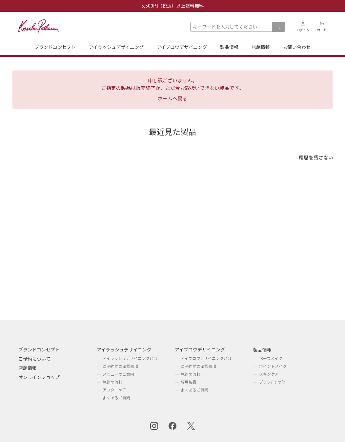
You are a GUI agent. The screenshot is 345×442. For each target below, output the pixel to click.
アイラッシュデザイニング (116, 47)
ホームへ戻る (172, 98)
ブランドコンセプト (55, 47)
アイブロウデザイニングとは (206, 358)
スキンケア (269, 374)
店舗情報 (261, 47)
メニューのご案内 (118, 374)
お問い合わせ (297, 47)
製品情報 (229, 47)
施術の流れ (112, 382)
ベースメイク (270, 358)
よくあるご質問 (116, 397)
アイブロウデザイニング (182, 47)
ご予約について (34, 358)
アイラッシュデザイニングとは (130, 358)
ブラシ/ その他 (272, 382)
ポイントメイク (273, 366)
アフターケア (114, 389)
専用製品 (188, 382)
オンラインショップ (39, 377)
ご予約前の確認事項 (120, 366)
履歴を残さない (316, 157)
